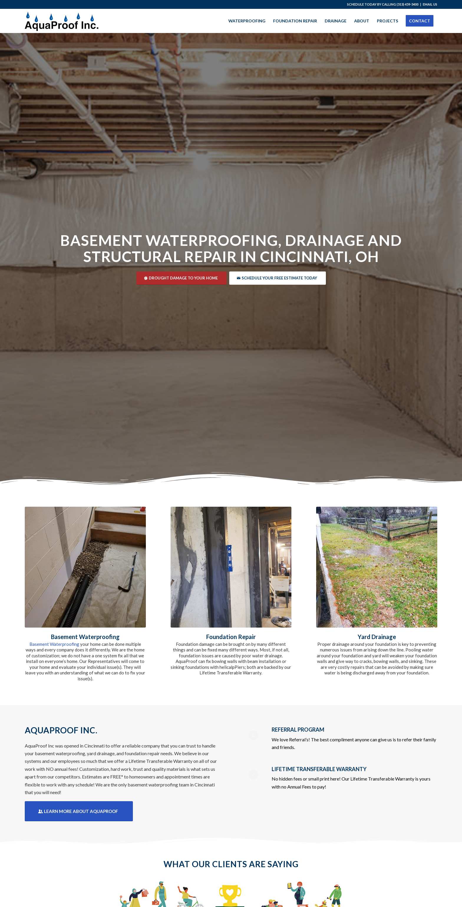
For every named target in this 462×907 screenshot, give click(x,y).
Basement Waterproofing (85, 636)
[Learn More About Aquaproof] (79, 811)
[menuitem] (247, 21)
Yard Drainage (377, 636)
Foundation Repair (231, 636)
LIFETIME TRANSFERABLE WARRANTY (319, 769)
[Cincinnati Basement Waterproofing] (85, 567)
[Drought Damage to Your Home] (181, 278)
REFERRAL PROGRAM (298, 729)
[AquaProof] (61, 21)
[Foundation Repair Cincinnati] (231, 567)
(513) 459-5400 (407, 4)
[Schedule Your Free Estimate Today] (277, 278)
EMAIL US (430, 4)
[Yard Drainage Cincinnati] (376, 567)
